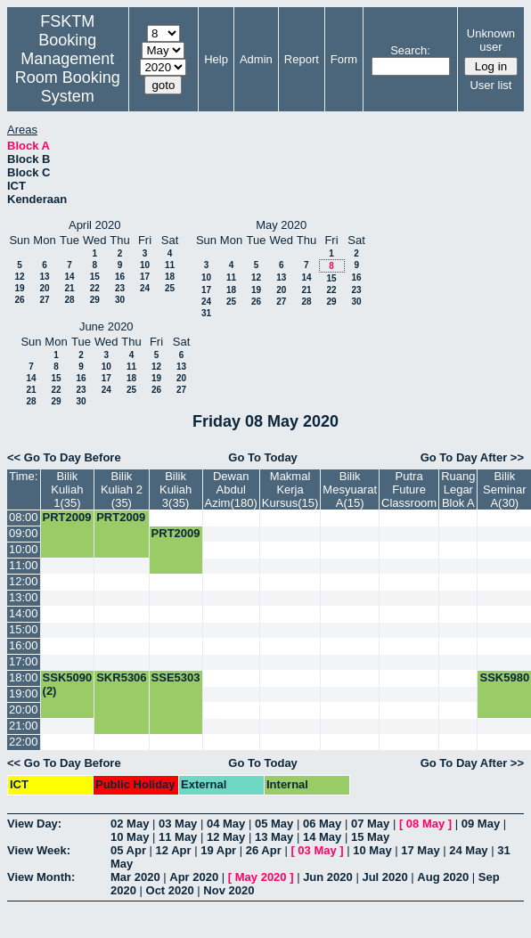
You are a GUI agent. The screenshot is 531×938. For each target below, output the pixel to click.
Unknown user (491, 40)
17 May (420, 850)
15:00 (23, 629)
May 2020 (261, 877)
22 (95, 288)
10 (145, 265)
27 (44, 300)
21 (69, 288)
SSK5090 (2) (68, 684)
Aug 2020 (443, 877)
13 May (274, 837)
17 (145, 276)
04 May (226, 823)
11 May (178, 837)
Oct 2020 (170, 890)
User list (490, 85)
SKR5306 (121, 677)
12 (19, 276)
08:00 (23, 517)
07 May (370, 823)
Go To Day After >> (472, 457)
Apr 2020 (193, 877)
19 (19, 288)
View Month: (41, 877)
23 (120, 288)
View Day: (34, 823)
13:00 (23, 597)
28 (69, 300)
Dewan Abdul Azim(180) (231, 489)
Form (344, 59)
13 (44, 276)
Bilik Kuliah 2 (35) (122, 489)
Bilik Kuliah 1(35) (67, 489)
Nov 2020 (228, 890)
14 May (322, 837)
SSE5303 (175, 677)
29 (95, 300)
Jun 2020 (328, 877)
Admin (256, 59)
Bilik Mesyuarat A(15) (350, 489)
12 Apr (174, 850)
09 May (481, 823)
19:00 (23, 693)
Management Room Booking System (67, 77)
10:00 (23, 549)
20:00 (23, 709)
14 (69, 276)
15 (95, 276)
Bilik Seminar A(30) (504, 489)
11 (170, 265)
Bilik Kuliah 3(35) (175, 489)
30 (120, 300)
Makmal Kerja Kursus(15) (290, 489)
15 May (370, 837)
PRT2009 (67, 517)
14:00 (23, 613)
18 (170, 276)
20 (44, 288)
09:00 (23, 533)
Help (216, 59)
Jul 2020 (384, 877)
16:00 (23, 645)
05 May (274, 823)
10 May (129, 837)
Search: (410, 50)
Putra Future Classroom (409, 489)
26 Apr (264, 850)
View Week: (38, 850)
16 (120, 276)
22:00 (23, 741)
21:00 (23, 725)
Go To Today (263, 457)
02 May (129, 823)
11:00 (23, 565)
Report (301, 59)
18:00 (23, 677)
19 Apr (218, 850)
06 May (322, 823)
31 (206, 313)
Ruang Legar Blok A (458, 489)
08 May (425, 823)
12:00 (23, 581)
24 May (468, 850)
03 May (178, 823)
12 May (226, 837)
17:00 (23, 661)
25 (170, 288)
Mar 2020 (135, 877)
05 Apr (128, 850)
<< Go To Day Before (64, 457)
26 (19, 300)
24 (145, 288)
